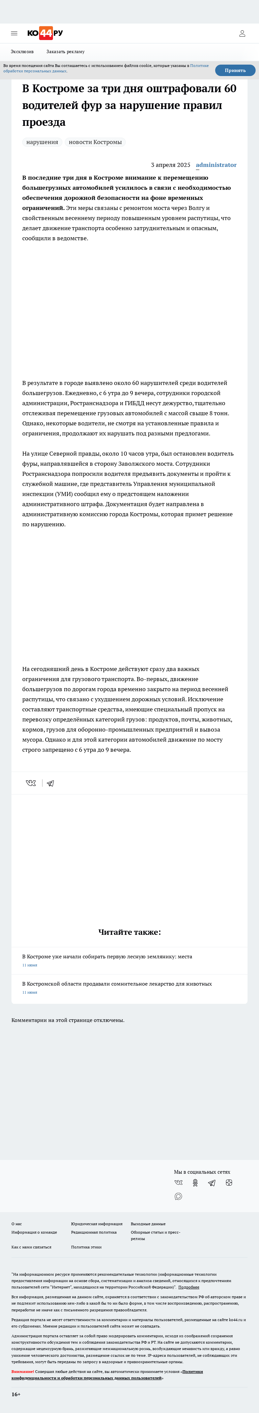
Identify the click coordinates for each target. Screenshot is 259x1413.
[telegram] (52, 783)
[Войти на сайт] (242, 33)
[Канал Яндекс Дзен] (229, 1183)
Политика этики (86, 1246)
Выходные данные (148, 1223)
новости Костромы (95, 142)
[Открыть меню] (14, 33)
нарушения (42, 142)
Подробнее (188, 1287)
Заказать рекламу (66, 51)
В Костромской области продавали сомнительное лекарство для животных (129, 988)
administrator (216, 165)
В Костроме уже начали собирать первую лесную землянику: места (129, 961)
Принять (235, 70)
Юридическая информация (96, 1223)
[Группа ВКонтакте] (178, 1183)
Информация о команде (34, 1232)
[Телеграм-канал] (212, 1183)
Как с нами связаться (31, 1246)
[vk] (31, 783)
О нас (16, 1223)
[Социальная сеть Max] (178, 1196)
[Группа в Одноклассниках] (195, 1183)
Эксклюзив (22, 51)
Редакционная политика (94, 1232)
